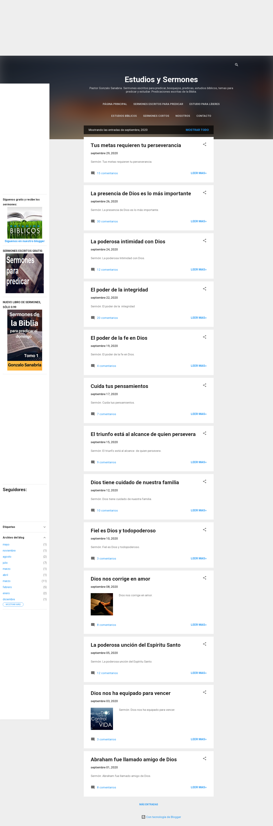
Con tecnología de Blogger (161, 817)
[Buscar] (237, 65)
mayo (6, 544)
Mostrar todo (197, 130)
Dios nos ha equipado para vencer (131, 693)
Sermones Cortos (156, 115)
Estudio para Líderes (204, 104)
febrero (7, 587)
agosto (7, 556)
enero (6, 593)
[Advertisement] (136, 27)
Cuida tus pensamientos (119, 386)
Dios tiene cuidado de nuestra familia (135, 482)
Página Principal (115, 104)
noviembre (9, 550)
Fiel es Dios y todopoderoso (123, 531)
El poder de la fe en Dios (119, 338)
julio (5, 562)
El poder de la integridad (119, 290)
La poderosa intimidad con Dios (128, 241)
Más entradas (148, 804)
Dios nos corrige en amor (120, 579)
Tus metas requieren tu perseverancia (136, 145)
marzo (6, 569)
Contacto (203, 115)
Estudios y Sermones (161, 79)
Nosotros (183, 115)
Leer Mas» (199, 173)
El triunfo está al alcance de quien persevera (143, 434)
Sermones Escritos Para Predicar (158, 104)
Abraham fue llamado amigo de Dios (134, 759)
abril (5, 575)
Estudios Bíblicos (124, 115)
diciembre (9, 599)
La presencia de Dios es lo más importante (141, 193)
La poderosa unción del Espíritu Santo (136, 645)
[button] (204, 144)
